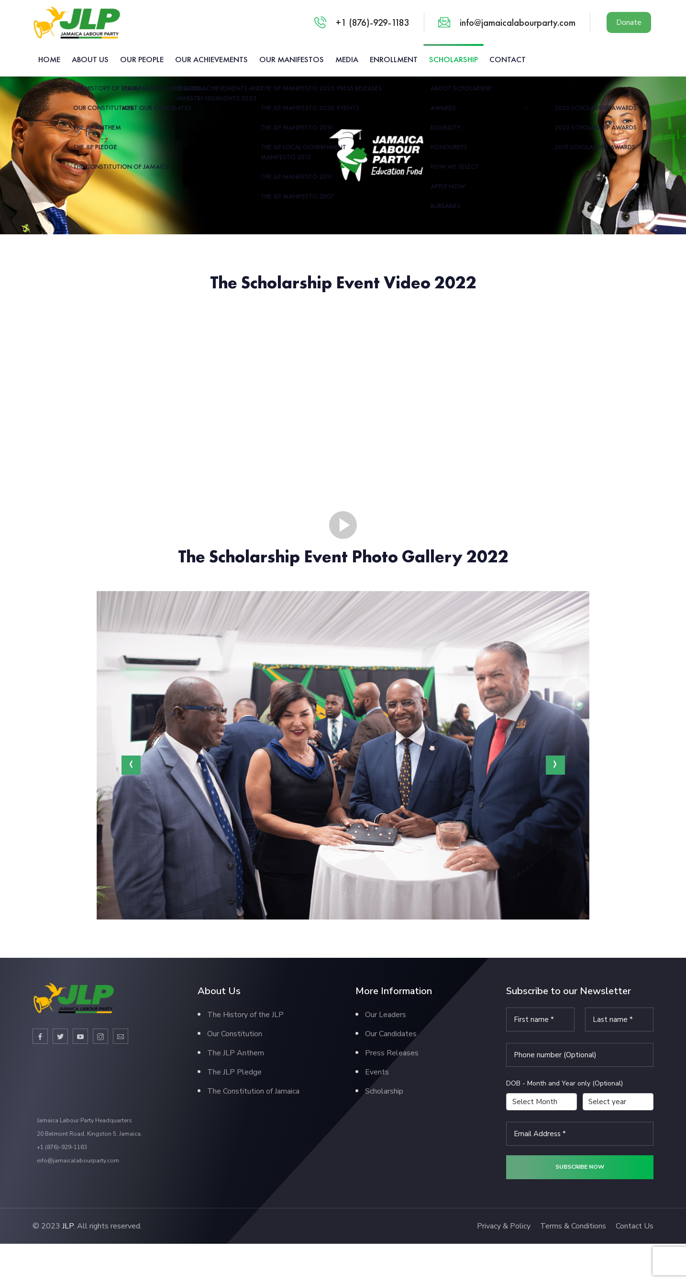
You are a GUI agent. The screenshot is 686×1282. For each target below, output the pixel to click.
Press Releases (392, 1053)
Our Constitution (234, 1034)
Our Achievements (211, 59)
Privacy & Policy (504, 1226)
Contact (507, 59)
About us (90, 59)
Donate (629, 22)
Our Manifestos (291, 59)
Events (377, 1072)
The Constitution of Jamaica (253, 1091)
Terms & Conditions (573, 1226)
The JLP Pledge (234, 1072)
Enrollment (394, 59)
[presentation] (131, 765)
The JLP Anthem (235, 1053)
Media (346, 59)
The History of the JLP (245, 1014)
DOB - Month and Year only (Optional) (564, 1083)
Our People (142, 59)
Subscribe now (579, 1167)
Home (49, 59)
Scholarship (453, 59)
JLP (68, 1226)
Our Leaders (385, 1014)
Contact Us (634, 1226)
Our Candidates (391, 1034)
